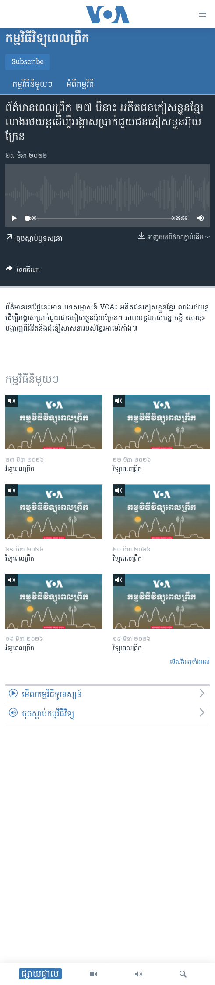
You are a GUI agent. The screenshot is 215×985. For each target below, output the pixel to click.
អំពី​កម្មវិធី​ (80, 85)
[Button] (23, 271)
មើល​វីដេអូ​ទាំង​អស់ (190, 662)
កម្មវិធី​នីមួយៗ (32, 85)
